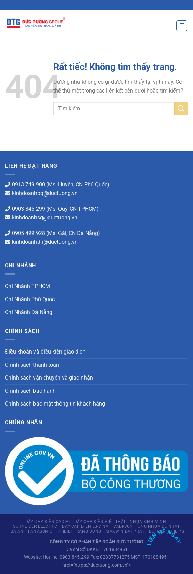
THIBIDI (64, 531)
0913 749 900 (28, 184)
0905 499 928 (28, 233)
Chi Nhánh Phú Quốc (30, 299)
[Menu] (181, 25)
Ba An (16, 531)
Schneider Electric (35, 526)
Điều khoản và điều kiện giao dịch (45, 351)
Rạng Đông (88, 531)
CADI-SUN (123, 526)
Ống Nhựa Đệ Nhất (159, 526)
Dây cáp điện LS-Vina (85, 526)
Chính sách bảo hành (30, 391)
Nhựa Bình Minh (148, 521)
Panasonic (40, 531)
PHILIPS (176, 531)
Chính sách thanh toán (32, 365)
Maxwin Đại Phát (125, 531)
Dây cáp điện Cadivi (47, 521)
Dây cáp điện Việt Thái (99, 521)
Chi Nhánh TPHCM (27, 286)
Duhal (156, 531)
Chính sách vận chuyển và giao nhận (49, 377)
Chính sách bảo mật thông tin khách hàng (55, 403)
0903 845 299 (28, 209)
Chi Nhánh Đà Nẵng (28, 312)
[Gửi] (181, 108)
